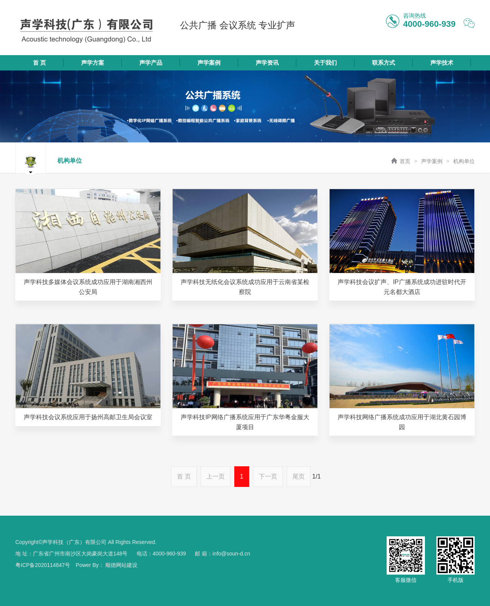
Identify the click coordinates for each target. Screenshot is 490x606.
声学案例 (432, 161)
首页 (400, 161)
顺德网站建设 (121, 565)
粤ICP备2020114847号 (42, 565)
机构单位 (464, 161)
